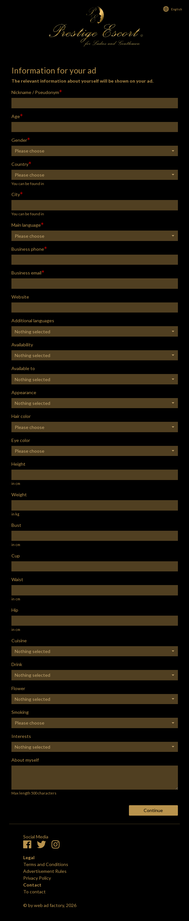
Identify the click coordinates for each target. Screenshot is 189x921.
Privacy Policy (37, 878)
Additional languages (32, 320)
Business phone (27, 249)
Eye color (20, 440)
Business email (26, 272)
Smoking (20, 712)
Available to (23, 368)
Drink (16, 664)
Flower (18, 688)
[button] (94, 151)
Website (20, 297)
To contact (34, 891)
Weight (19, 494)
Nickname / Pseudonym (35, 92)
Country (19, 164)
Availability (22, 344)
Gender (19, 140)
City (15, 194)
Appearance (23, 392)
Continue (153, 810)
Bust (16, 525)
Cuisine (19, 640)
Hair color (21, 416)
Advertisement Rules (45, 871)
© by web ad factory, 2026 (49, 905)
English (176, 9)
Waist (17, 579)
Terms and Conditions (45, 864)
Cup (15, 555)
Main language (26, 225)
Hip (14, 610)
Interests (21, 736)
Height (18, 464)
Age (15, 116)
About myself (25, 760)
